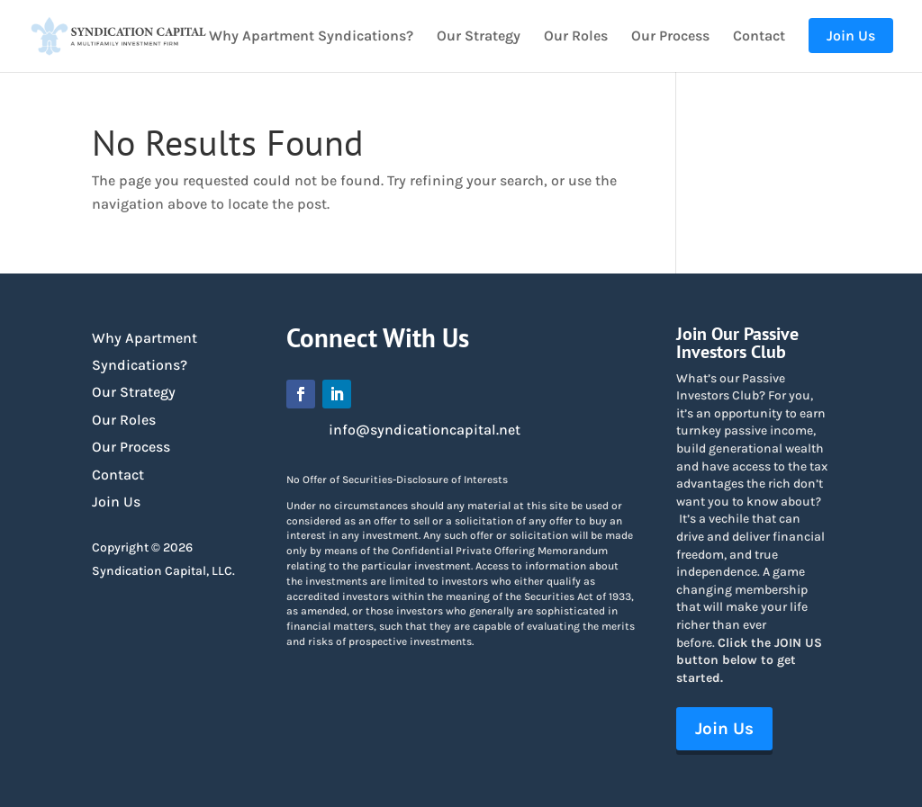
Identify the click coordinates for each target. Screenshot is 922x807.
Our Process (670, 37)
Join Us (116, 501)
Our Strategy (478, 37)
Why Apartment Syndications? (311, 37)
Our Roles (576, 37)
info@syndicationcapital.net (424, 429)
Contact (759, 37)
